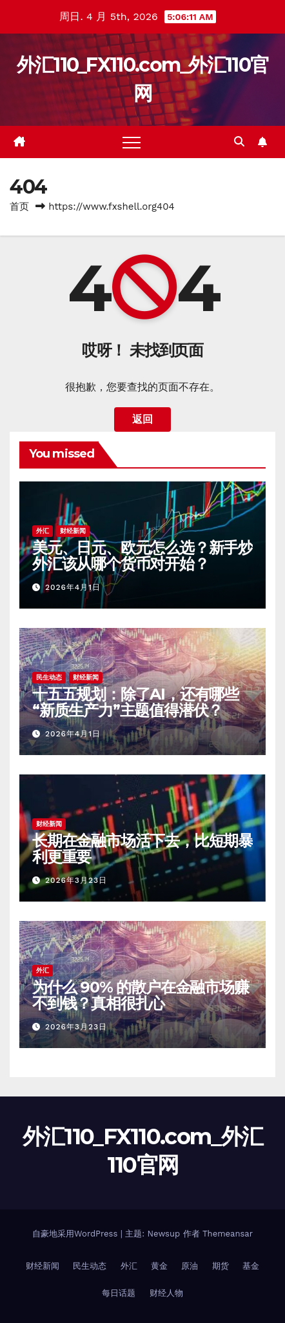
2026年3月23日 (76, 880)
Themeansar (227, 1233)
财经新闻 (73, 530)
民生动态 (49, 677)
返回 (142, 419)
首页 (19, 206)
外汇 (42, 530)
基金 (250, 1266)
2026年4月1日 (73, 587)
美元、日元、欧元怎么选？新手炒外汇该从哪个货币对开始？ (142, 555)
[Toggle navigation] (131, 142)
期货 (220, 1266)
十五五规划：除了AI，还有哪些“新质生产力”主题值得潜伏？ (135, 702)
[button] (239, 142)
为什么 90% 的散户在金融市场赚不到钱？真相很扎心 (140, 995)
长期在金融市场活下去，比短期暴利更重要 (142, 848)
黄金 (159, 1266)
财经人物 (166, 1293)
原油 (189, 1266)
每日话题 (118, 1293)
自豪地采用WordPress (76, 1233)
